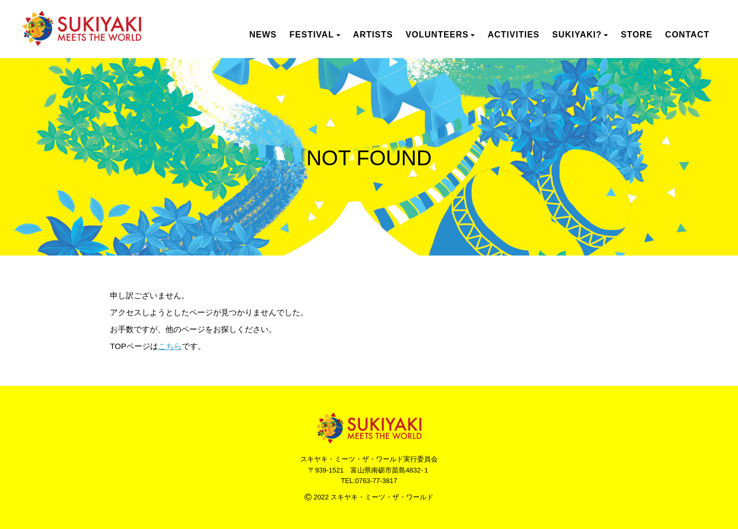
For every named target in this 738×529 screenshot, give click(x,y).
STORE (636, 34)
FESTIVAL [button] (315, 34)
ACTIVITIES (513, 34)
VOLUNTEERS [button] (440, 34)
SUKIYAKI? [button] (580, 34)
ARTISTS (373, 34)
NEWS (263, 34)
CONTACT (687, 34)
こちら (170, 346)
